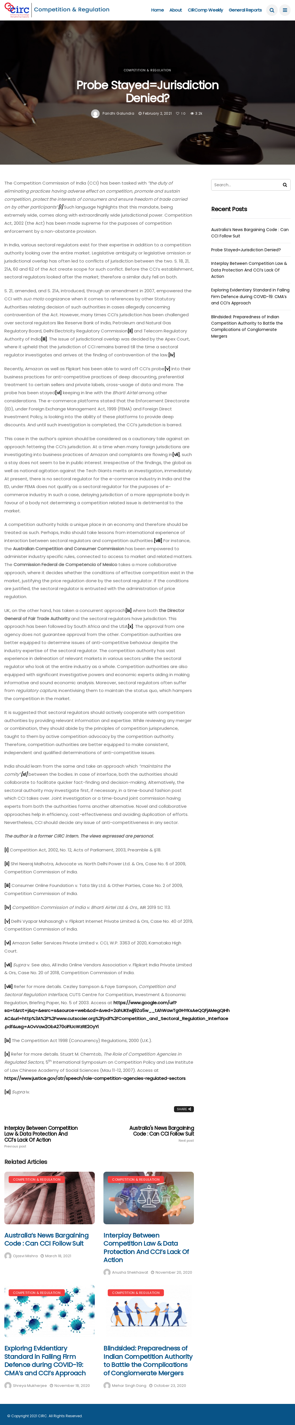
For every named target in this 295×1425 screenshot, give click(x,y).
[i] (6, 850)
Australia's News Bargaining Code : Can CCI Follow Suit (156, 1134)
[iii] (44, 339)
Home (157, 10)
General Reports (245, 10)
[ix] (128, 610)
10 (181, 113)
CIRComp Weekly (205, 10)
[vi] (58, 393)
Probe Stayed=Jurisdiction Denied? (246, 250)
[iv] (171, 355)
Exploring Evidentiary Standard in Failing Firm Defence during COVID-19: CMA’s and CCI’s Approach (45, 1361)
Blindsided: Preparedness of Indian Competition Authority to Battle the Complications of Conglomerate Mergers (147, 1361)
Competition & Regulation (147, 70)
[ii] (130, 331)
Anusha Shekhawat (130, 1272)
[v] (167, 369)
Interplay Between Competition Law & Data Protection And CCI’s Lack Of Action (42, 1136)
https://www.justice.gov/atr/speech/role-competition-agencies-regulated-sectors (95, 1078)
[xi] (7, 1092)
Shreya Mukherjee (30, 1385)
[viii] (158, 540)
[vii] (176, 454)
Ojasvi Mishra (25, 1256)
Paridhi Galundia (118, 113)
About (175, 10)
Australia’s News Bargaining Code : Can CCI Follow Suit (46, 1239)
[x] (130, 626)
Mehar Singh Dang (129, 1385)
